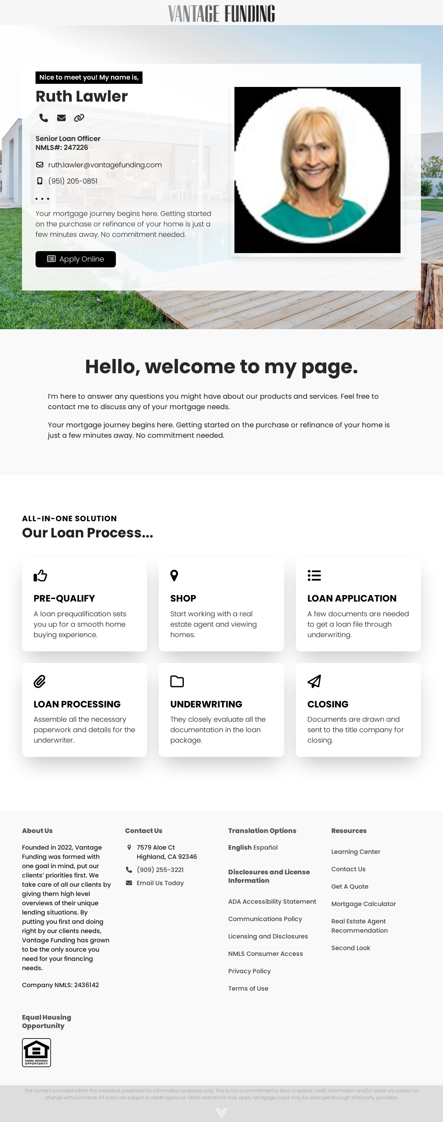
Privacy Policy (249, 971)
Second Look (350, 948)
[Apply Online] (76, 259)
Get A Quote (349, 886)
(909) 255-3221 (160, 869)
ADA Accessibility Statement (272, 901)
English (240, 847)
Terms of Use (248, 988)
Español (265, 847)
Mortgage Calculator (363, 903)
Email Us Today (160, 883)
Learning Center (355, 851)
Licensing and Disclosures (268, 936)
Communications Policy (265, 919)
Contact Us (348, 869)
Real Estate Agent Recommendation (359, 926)
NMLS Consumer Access (265, 953)
